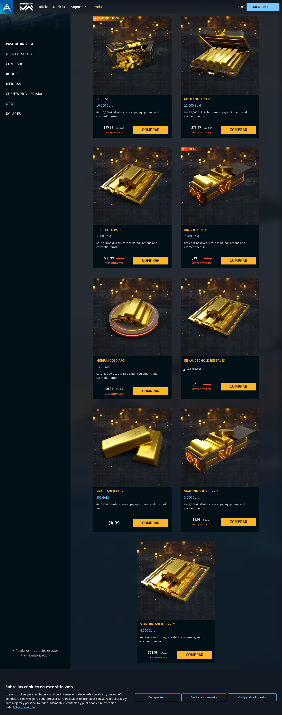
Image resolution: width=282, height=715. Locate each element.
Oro (9, 104)
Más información (24, 707)
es (238, 7)
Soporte (79, 7)
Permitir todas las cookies (204, 697)
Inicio (44, 7)
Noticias (60, 7)
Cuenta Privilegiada (24, 94)
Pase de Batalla (19, 44)
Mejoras (13, 84)
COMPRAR (151, 130)
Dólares (13, 114)
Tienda (97, 7)
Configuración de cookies (252, 697)
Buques (12, 74)
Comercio (15, 64)
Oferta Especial (20, 54)
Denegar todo (157, 697)
